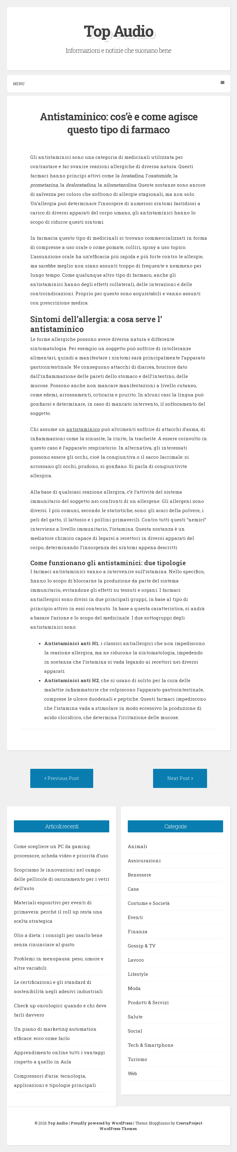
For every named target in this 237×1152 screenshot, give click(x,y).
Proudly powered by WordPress (101, 1123)
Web (132, 1073)
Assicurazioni (144, 860)
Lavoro (136, 960)
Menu (118, 83)
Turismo (137, 1059)
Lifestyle (138, 974)
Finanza (138, 931)
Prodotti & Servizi (148, 1002)
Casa (133, 889)
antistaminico (83, 429)
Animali (137, 846)
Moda (134, 988)
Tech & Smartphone (150, 1045)
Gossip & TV (142, 946)
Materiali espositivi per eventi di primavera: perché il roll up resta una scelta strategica (58, 911)
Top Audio (118, 31)
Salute (135, 1016)
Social (135, 1031)
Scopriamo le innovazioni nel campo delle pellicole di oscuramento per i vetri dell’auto (61, 879)
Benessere (139, 875)
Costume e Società (149, 903)
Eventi (135, 917)
